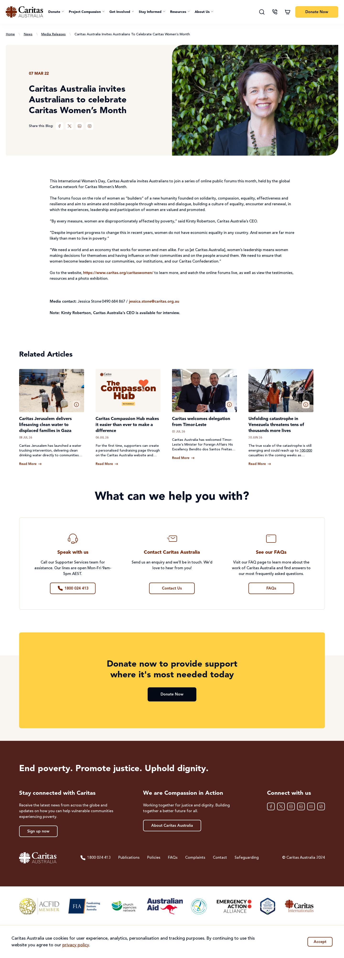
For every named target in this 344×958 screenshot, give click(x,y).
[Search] (262, 12)
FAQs (172, 858)
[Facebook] (59, 126)
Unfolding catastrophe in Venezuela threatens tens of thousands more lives (276, 425)
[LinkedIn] (79, 126)
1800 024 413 (95, 858)
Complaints (195, 858)
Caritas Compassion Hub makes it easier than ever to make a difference (127, 425)
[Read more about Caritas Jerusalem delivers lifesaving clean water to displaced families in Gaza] (30, 464)
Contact (220, 858)
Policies (153, 858)
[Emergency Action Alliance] (234, 906)
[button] (56, 12)
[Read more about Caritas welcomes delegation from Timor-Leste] (183, 458)
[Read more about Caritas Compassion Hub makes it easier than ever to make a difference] (107, 464)
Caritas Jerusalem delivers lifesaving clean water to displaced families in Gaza (45, 425)
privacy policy (75, 945)
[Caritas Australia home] (24, 12)
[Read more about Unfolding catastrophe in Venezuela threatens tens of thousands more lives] (259, 464)
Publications (129, 858)
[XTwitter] (69, 126)
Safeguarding (247, 858)
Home (10, 34)
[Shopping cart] (287, 12)
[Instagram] (89, 126)
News (28, 34)
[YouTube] (311, 806)
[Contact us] (274, 12)
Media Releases (53, 34)
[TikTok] (321, 806)
